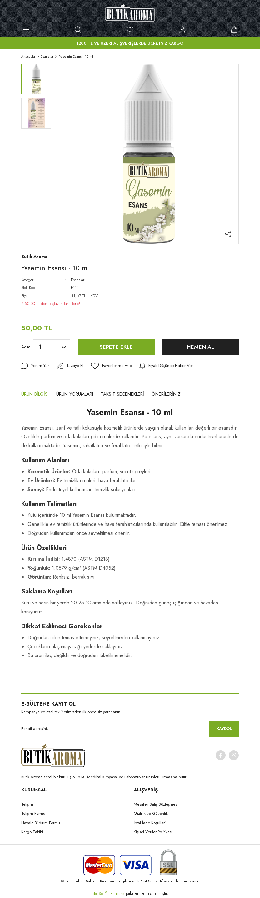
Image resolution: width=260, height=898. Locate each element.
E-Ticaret (118, 893)
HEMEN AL (200, 347)
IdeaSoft (99, 893)
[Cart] (234, 29)
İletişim (27, 804)
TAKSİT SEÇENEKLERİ (122, 394)
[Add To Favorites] (113, 366)
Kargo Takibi (32, 832)
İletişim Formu (33, 813)
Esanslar (77, 280)
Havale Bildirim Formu (40, 823)
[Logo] (130, 12)
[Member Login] (182, 29)
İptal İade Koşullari (150, 823)
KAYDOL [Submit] (224, 729)
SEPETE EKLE (116, 347)
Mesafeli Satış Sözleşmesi (156, 804)
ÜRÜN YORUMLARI (74, 394)
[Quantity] (51, 347)
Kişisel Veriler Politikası (153, 832)
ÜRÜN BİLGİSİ (35, 394)
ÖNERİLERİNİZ (166, 394)
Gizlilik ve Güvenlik (151, 813)
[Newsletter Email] (130, 729)
